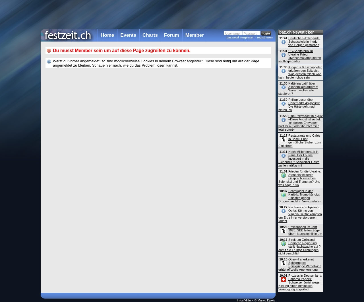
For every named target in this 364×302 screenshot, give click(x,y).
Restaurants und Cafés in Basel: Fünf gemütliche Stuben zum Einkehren (299, 140)
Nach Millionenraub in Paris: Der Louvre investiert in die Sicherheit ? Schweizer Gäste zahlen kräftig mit (298, 158)
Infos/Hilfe (244, 300)
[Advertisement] (158, 14)
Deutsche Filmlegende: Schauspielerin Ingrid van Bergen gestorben (304, 41)
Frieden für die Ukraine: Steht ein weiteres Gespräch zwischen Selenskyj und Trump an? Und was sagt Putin (299, 178)
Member (194, 35)
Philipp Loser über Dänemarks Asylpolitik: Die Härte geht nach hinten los (299, 105)
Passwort (250, 33)
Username (232, 33)
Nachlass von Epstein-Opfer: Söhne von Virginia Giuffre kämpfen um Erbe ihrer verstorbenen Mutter (300, 214)
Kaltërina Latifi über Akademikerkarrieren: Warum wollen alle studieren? (298, 88)
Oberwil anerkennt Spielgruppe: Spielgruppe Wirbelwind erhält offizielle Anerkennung (299, 264)
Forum (171, 35)
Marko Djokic (266, 300)
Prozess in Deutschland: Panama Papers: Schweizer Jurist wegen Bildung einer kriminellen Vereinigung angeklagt (300, 282)
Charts (150, 35)
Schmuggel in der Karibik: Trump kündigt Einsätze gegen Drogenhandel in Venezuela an (299, 196)
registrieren (265, 37)
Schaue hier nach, (107, 65)
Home (107, 35)
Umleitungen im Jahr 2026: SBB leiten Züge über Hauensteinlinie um (305, 230)
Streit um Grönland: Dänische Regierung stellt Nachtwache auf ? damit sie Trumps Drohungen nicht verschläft (299, 246)
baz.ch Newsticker (296, 32)
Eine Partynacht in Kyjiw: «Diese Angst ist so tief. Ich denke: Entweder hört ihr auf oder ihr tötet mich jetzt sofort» (300, 122)
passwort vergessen (240, 37)
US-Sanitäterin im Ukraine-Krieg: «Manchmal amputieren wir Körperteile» (299, 56)
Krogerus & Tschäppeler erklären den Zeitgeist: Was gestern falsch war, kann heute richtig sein (300, 72)
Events (128, 35)
